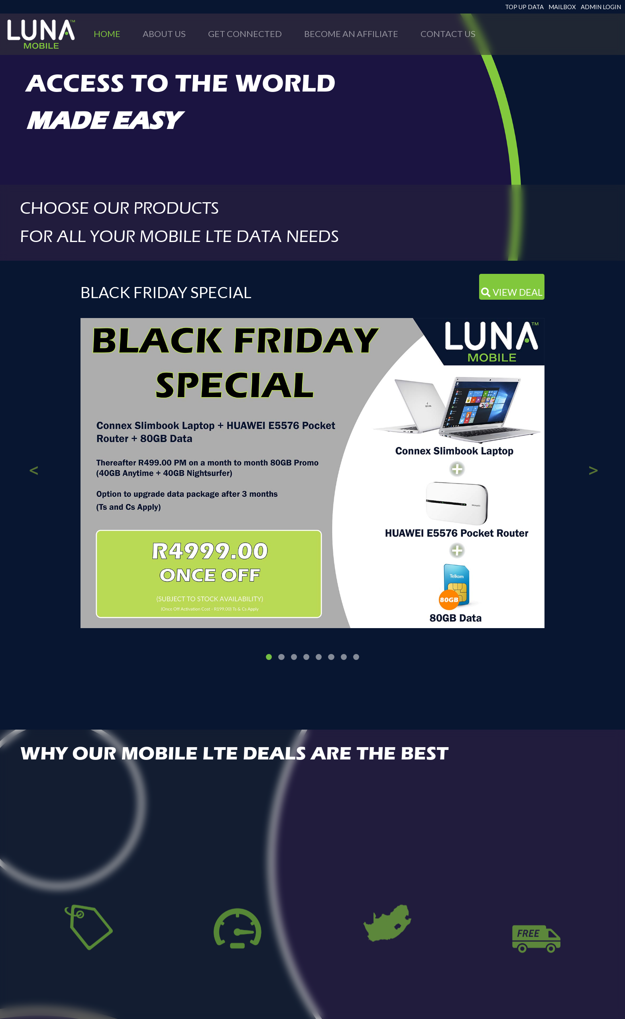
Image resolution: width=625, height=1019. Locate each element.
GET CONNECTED (245, 33)
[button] (33, 460)
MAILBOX (562, 6)
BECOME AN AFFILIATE (351, 33)
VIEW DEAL (511, 292)
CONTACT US (448, 33)
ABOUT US (164, 33)
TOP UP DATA (524, 6)
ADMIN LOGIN (601, 6)
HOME (107, 33)
